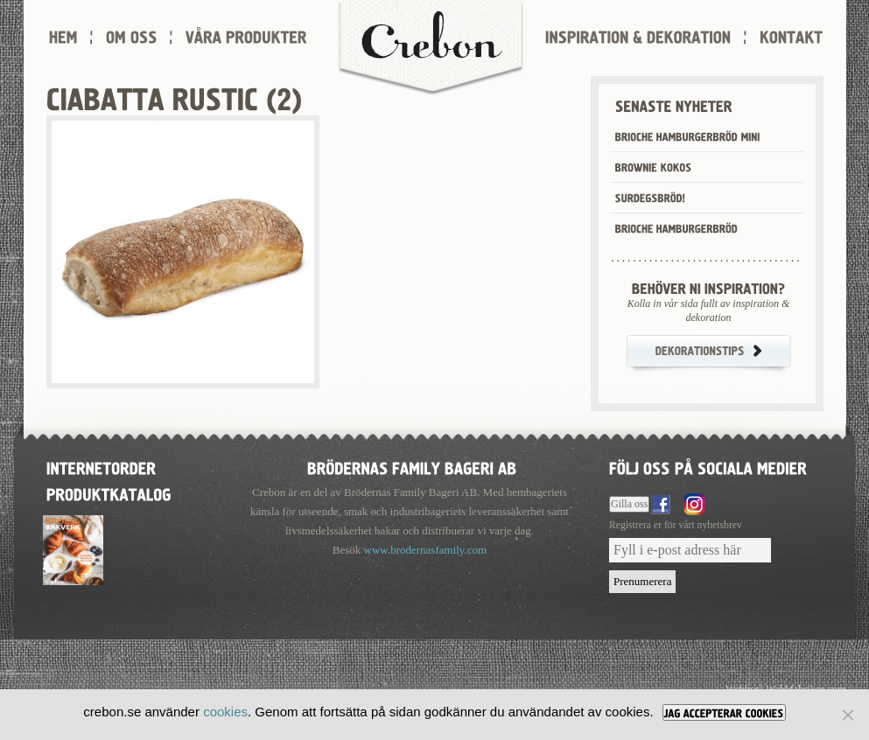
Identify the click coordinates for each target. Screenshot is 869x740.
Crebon (430, 48)
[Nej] (847, 714)
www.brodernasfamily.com (425, 549)
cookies (225, 711)
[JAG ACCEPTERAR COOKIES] (724, 712)
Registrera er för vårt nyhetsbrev (675, 525)
